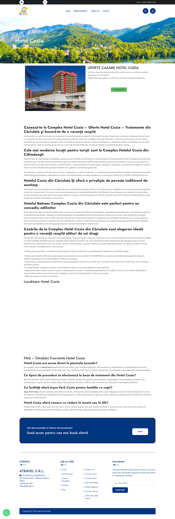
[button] (27, 88)
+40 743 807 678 (55, 2)
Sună (139, 431)
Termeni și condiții (138, 511)
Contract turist (90, 474)
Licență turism (90, 478)
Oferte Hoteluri (80, 11)
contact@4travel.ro (33, 2)
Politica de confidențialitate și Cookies (111, 511)
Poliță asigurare (90, 487)
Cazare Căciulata (64, 479)
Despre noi (89, 470)
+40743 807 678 (26, 483)
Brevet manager (90, 483)
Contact (106, 11)
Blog (63, 490)
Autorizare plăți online (90, 497)
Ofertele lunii (66, 474)
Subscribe (121, 490)
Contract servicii (91, 491)
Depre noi (95, 11)
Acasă (68, 11)
